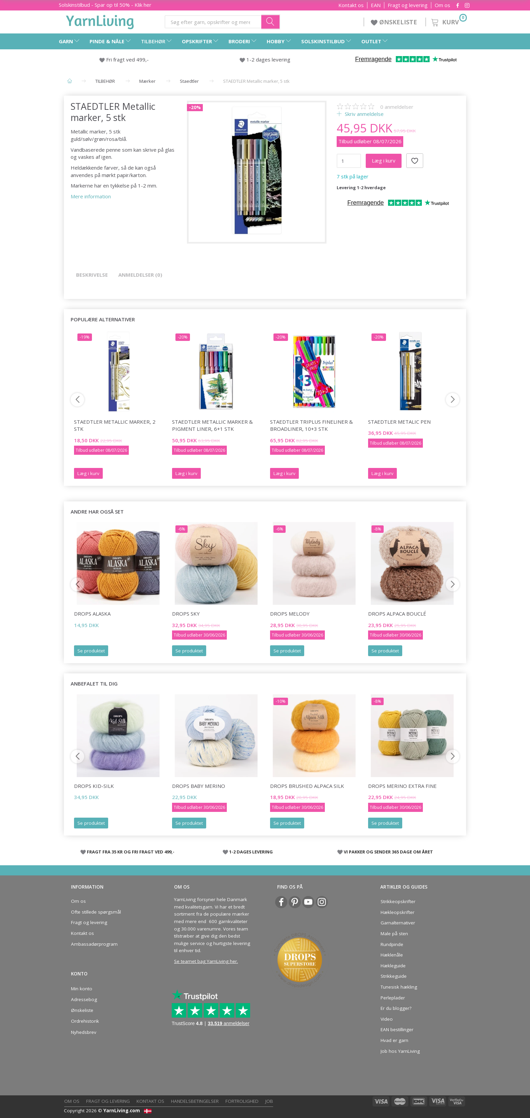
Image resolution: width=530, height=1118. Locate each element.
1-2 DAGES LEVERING (251, 852)
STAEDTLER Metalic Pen (399, 421)
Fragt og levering (408, 5)
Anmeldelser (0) (140, 274)
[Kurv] (448, 21)
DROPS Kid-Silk (94, 785)
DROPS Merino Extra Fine (402, 785)
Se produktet (91, 651)
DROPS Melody (290, 613)
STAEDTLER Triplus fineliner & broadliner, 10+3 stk (311, 425)
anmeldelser (396, 106)
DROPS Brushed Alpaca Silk (307, 785)
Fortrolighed (242, 1101)
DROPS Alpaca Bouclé (397, 613)
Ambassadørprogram (94, 944)
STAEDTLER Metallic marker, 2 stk (114, 425)
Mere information (91, 196)
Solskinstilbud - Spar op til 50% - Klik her (105, 4)
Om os (442, 5)
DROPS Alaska (92, 613)
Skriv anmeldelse (363, 113)
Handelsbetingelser (195, 1101)
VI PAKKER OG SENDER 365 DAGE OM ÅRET (388, 852)
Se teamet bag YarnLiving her (205, 961)
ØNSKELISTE (395, 22)
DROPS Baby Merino (198, 785)
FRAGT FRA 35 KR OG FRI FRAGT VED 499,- (130, 852)
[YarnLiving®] (100, 20)
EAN (376, 5)
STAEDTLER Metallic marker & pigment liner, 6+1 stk (212, 425)
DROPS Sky (186, 613)
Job (269, 1101)
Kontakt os (351, 5)
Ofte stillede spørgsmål (96, 912)
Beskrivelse (92, 274)
